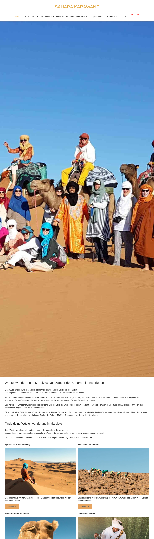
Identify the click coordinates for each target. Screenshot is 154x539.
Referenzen (112, 16)
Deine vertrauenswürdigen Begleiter (71, 16)
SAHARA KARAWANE (77, 6)
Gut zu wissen (46, 16)
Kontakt (124, 16)
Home (17, 16)
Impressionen (97, 16)
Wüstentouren (30, 16)
